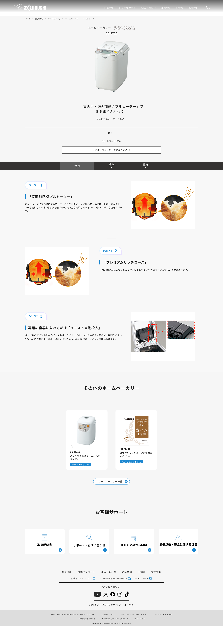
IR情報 (179, 8)
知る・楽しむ (148, 8)
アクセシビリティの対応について (115, 619)
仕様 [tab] (145, 164)
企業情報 (165, 8)
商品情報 (108, 8)
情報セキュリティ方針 (163, 615)
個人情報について (108, 615)
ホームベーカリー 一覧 (113, 481)
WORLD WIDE (142, 578)
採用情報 (193, 8)
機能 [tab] (111, 164)
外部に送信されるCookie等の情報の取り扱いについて (73, 615)
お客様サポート (127, 8)
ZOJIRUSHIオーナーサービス (113, 578)
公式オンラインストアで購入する (109, 150)
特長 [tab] (77, 166)
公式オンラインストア (81, 578)
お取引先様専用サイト (87, 619)
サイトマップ (140, 619)
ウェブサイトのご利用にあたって (134, 615)
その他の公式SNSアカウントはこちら (111, 604)
